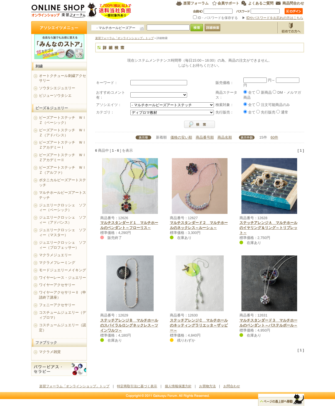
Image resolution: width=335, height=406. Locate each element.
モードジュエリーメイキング (62, 270)
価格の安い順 (181, 137)
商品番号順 (205, 137)
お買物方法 (290, 27)
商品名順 (224, 137)
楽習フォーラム (196, 3)
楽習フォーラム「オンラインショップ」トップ (124, 38)
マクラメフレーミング (57, 262)
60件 (274, 137)
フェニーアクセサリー (57, 305)
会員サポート (228, 3)
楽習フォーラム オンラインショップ (81, 10)
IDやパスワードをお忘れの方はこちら (274, 18)
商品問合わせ (293, 3)
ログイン (294, 11)
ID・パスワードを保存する (216, 18)
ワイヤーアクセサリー (57, 285)
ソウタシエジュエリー (57, 88)
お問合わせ (231, 386)
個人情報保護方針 (178, 386)
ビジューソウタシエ (55, 95)
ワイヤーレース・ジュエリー (62, 278)
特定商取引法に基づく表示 (137, 386)
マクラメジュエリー (55, 255)
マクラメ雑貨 (50, 352)
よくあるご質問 (260, 3)
